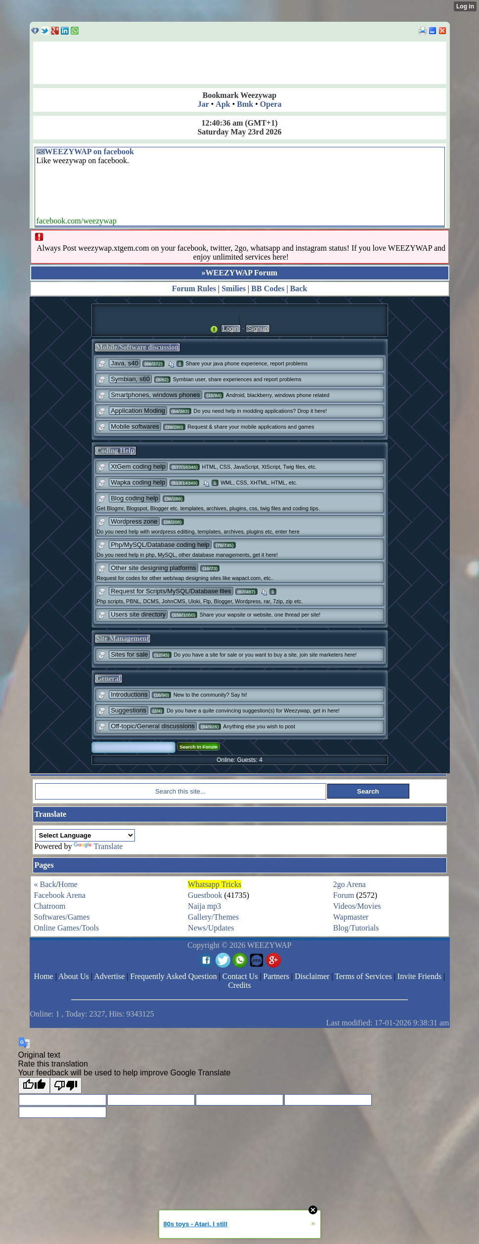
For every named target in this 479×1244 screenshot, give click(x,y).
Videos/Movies (357, 906)
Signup (257, 328)
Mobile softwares (135, 426)
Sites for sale (129, 654)
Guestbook (205, 895)
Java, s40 (124, 363)
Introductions (129, 694)
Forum (343, 895)
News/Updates (211, 928)
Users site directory (138, 614)
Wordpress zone (134, 521)
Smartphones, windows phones (155, 395)
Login (231, 328)
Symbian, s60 (130, 379)
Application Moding (138, 410)
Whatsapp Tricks (214, 884)
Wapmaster (351, 917)
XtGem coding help (138, 466)
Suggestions (128, 710)
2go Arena (349, 884)
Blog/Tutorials (356, 928)
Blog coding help (134, 498)
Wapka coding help (138, 482)
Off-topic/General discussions (153, 726)
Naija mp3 (204, 906)
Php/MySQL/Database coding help (160, 544)
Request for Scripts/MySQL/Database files (171, 591)
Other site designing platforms (153, 568)
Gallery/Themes (213, 917)
